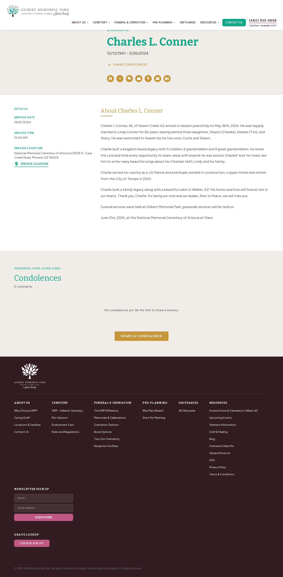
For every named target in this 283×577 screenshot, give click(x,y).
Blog (212, 439)
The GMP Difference (106, 410)
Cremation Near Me (221, 446)
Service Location (31, 163)
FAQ (212, 460)
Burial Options (103, 432)
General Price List (219, 453)
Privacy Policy (217, 467)
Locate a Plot (32, 543)
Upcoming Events (220, 417)
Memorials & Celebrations (110, 417)
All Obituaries (187, 410)
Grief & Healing (218, 432)
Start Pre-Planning (153, 417)
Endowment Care (63, 425)
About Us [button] (79, 22)
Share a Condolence (141, 336)
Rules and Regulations (65, 432)
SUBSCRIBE (43, 517)
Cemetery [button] (100, 22)
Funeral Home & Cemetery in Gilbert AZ (233, 410)
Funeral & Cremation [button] (129, 22)
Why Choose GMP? (26, 410)
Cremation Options (106, 425)
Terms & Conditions (221, 474)
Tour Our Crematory (106, 439)
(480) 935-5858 (263, 20)
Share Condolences (127, 64)
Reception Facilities (106, 446)
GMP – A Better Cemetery (67, 410)
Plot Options (60, 417)
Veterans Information (222, 425)
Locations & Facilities (27, 425)
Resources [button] (208, 22)
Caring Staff (22, 417)
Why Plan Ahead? (153, 410)
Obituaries (188, 22)
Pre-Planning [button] (162, 22)
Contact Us (234, 22)
